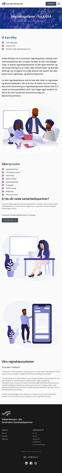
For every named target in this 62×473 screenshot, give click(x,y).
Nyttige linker (36, 439)
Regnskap (4, 436)
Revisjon (4, 433)
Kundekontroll (37, 442)
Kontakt (51, 4)
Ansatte (35, 436)
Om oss (35, 433)
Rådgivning (5, 439)
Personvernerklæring (38, 444)
